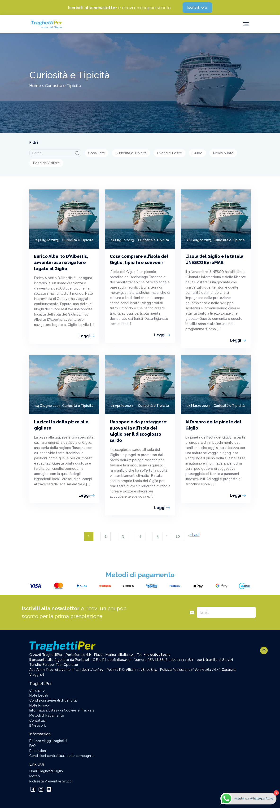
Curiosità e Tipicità (131, 153)
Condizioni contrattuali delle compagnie (61, 756)
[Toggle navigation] (246, 24)
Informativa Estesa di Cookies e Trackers (61, 710)
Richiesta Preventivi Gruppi (50, 781)
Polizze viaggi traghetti (48, 741)
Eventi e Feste (169, 153)
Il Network (37, 725)
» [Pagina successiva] (191, 534)
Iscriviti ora (197, 7)
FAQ (32, 746)
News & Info (223, 153)
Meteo (34, 776)
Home (35, 85)
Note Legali (38, 695)
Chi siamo (37, 690)
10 (178, 536)
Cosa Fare (96, 153)
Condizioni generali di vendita (53, 700)
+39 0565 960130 (157, 655)
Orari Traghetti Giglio (46, 771)
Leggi (84, 336)
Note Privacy (39, 705)
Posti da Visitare (46, 163)
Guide (197, 153)
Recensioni (38, 751)
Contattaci (37, 720)
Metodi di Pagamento (46, 715)
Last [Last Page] (196, 534)
